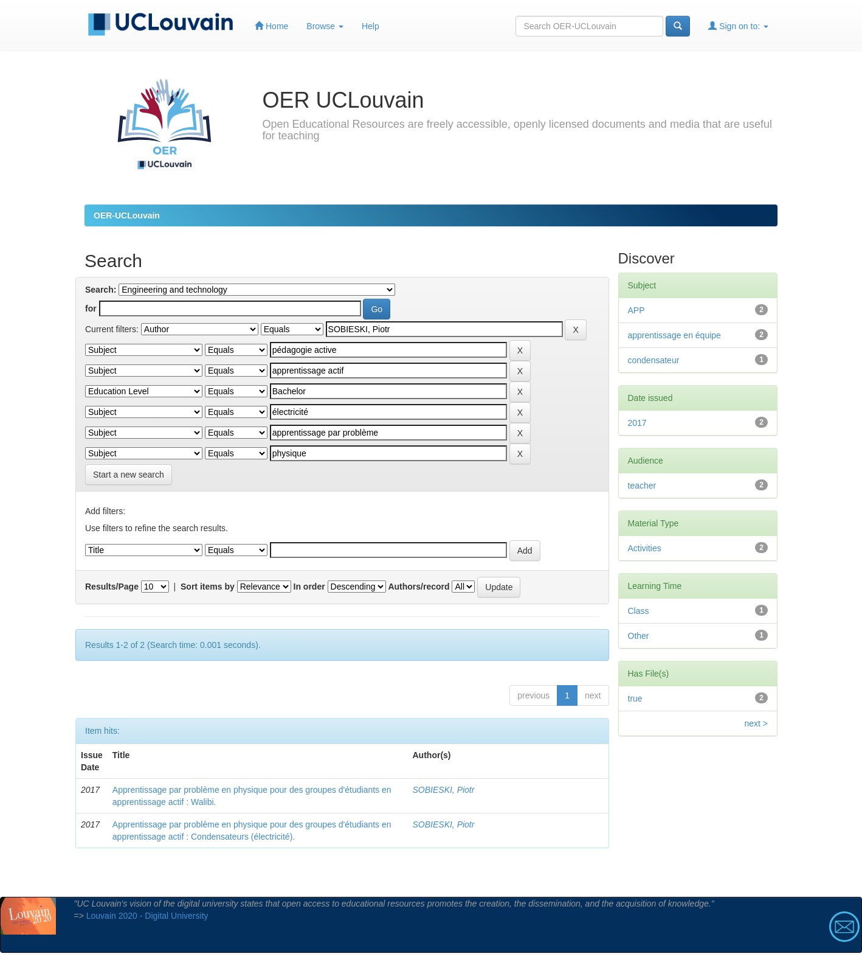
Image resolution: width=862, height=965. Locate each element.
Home (271, 26)
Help (370, 26)
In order (309, 586)
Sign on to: (738, 26)
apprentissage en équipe (674, 335)
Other (638, 636)
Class (638, 611)
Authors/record (418, 586)
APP (636, 310)
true (635, 698)
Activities (644, 548)
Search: (100, 289)
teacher (642, 485)
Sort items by (208, 586)
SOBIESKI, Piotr (444, 790)
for (91, 308)
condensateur (654, 360)
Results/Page (112, 586)
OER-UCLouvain (127, 215)
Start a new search (128, 474)
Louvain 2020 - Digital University (147, 916)
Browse (324, 26)
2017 (637, 423)
